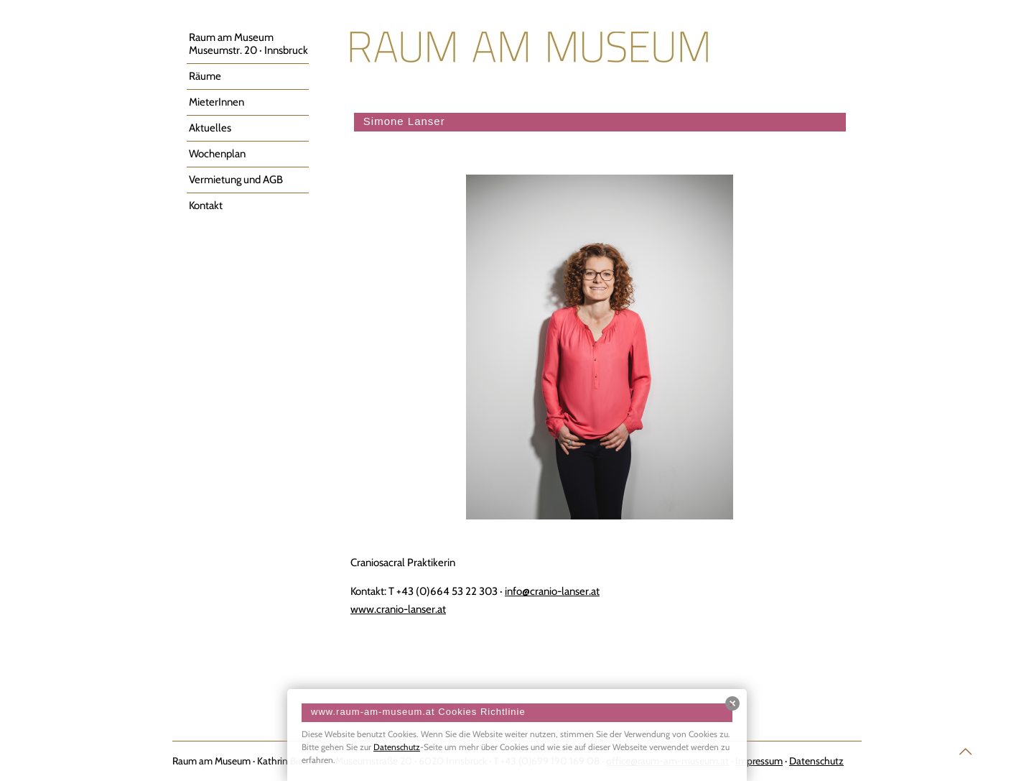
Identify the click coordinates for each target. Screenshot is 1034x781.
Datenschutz (396, 746)
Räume (205, 76)
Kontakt (206, 205)
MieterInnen (216, 102)
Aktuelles (210, 127)
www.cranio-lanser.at (398, 609)
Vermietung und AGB (236, 179)
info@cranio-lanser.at (552, 591)
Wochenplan (217, 153)
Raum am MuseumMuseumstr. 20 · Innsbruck (248, 44)
